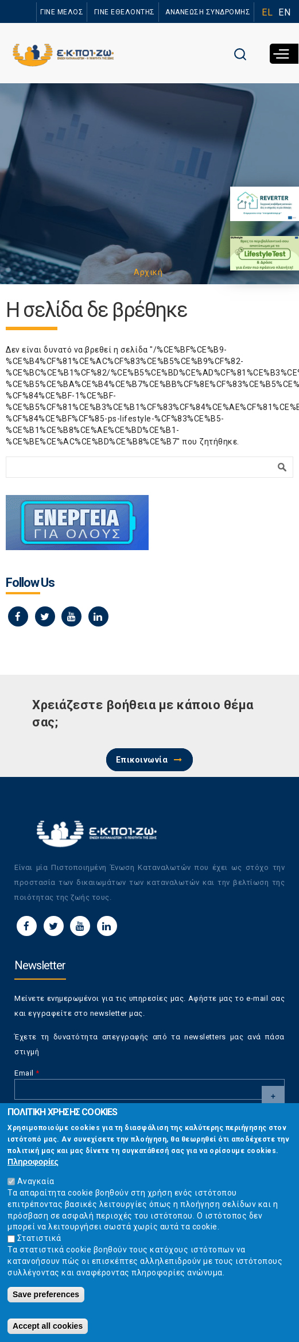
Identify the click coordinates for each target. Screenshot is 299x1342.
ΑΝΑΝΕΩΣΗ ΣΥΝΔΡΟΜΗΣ (207, 12)
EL (267, 12)
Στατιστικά (39, 1244)
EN (284, 12)
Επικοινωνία (142, 759)
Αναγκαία (36, 1187)
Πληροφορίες (33, 1168)
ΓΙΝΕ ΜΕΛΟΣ (61, 12)
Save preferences (46, 1300)
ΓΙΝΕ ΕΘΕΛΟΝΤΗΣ (124, 12)
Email (27, 1073)
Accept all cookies (48, 1332)
